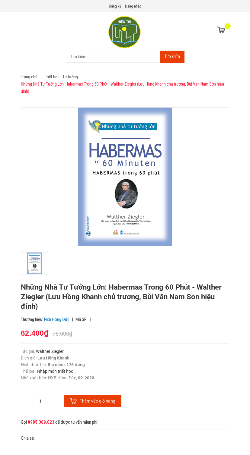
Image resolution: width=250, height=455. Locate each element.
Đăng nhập (133, 6)
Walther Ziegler (50, 351)
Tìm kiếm (172, 56)
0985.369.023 (41, 422)
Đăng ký (115, 6)
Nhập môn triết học (54, 371)
